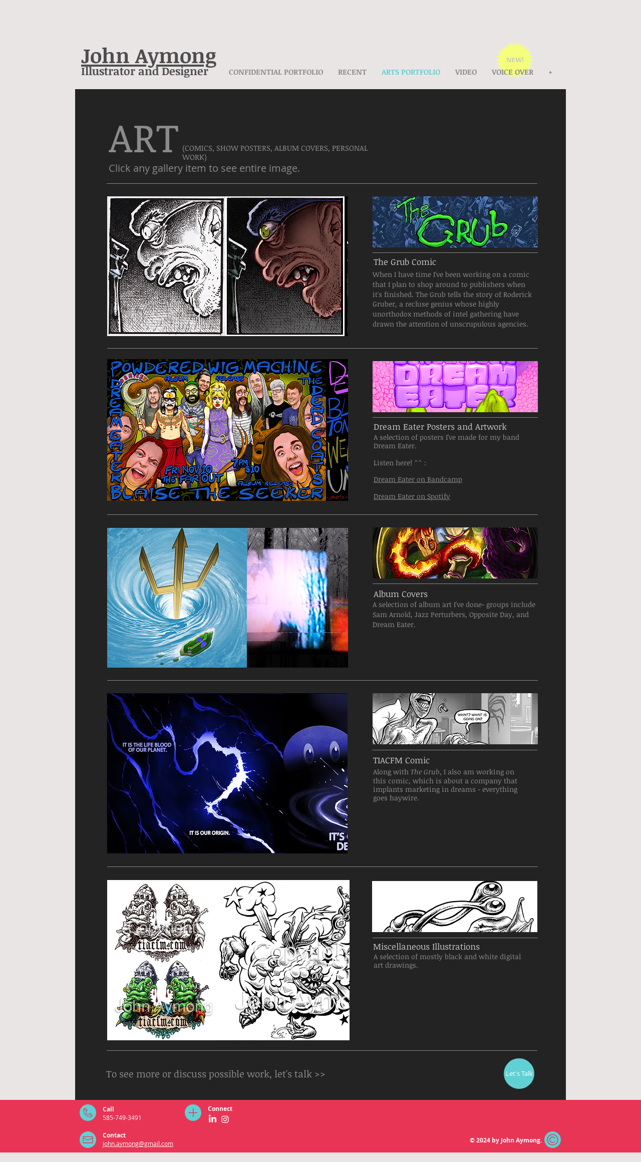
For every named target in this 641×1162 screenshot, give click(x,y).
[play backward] (119, 266)
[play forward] (335, 266)
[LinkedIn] (212, 1119)
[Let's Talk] (519, 1073)
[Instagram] (225, 1119)
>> (320, 1073)
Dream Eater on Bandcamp (418, 479)
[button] (166, 266)
